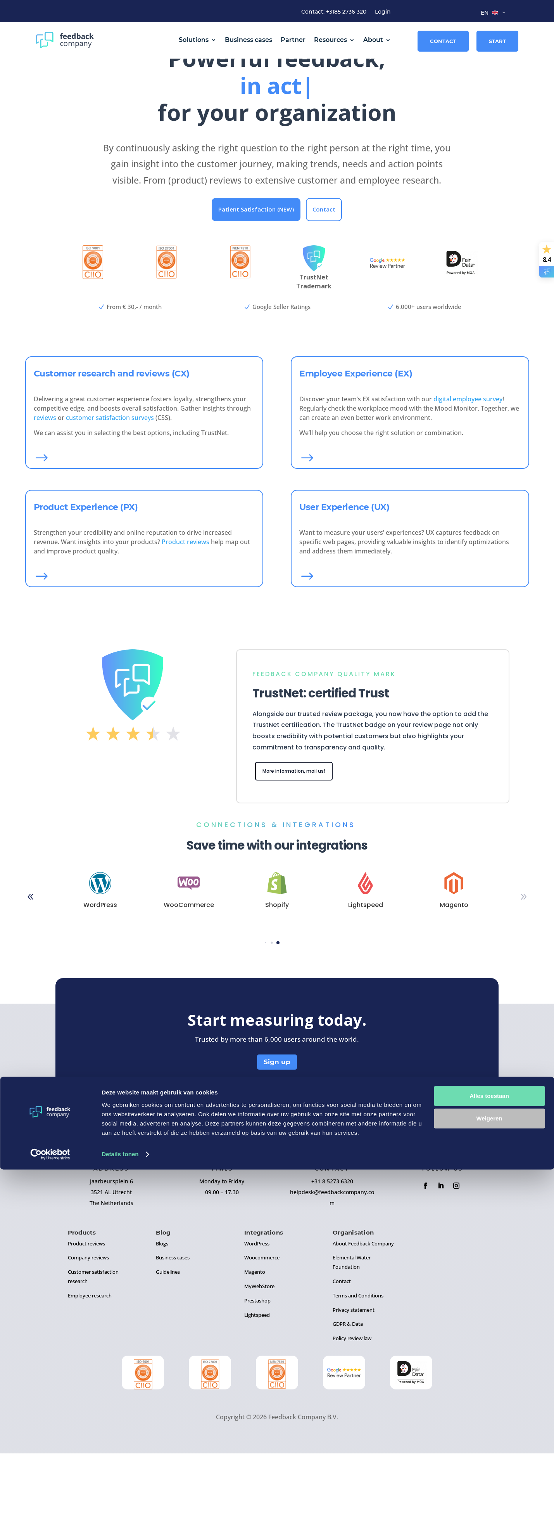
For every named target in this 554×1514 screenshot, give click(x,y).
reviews (45, 476)
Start (497, 41)
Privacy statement (354, 1370)
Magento (254, 1332)
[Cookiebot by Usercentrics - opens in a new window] (50, 1499)
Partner (293, 39)
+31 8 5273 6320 (332, 1241)
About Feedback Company (363, 1304)
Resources (330, 39)
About (373, 39)
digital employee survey (467, 457)
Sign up (277, 1122)
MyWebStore (259, 1346)
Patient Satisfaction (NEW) (256, 268)
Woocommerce (262, 1318)
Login (383, 12)
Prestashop (257, 1361)
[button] (523, 957)
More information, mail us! (302, 831)
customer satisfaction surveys (110, 476)
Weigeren (489, 1463)
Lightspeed (257, 1375)
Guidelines (168, 1332)
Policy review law (352, 1398)
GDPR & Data (348, 1384)
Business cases (248, 39)
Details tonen (120, 1498)
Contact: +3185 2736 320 (333, 12)
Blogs (162, 1304)
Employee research (90, 1356)
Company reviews (88, 1318)
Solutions (194, 39)
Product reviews (185, 600)
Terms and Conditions (358, 1356)
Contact (443, 41)
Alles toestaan (489, 1440)
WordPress (256, 1304)
